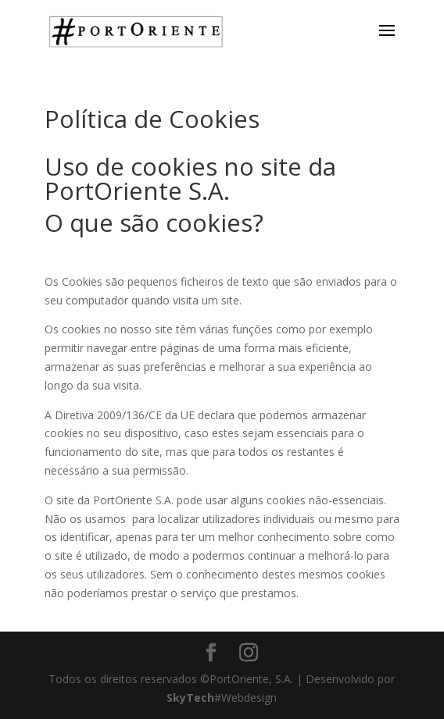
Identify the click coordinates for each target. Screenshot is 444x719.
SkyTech (190, 697)
